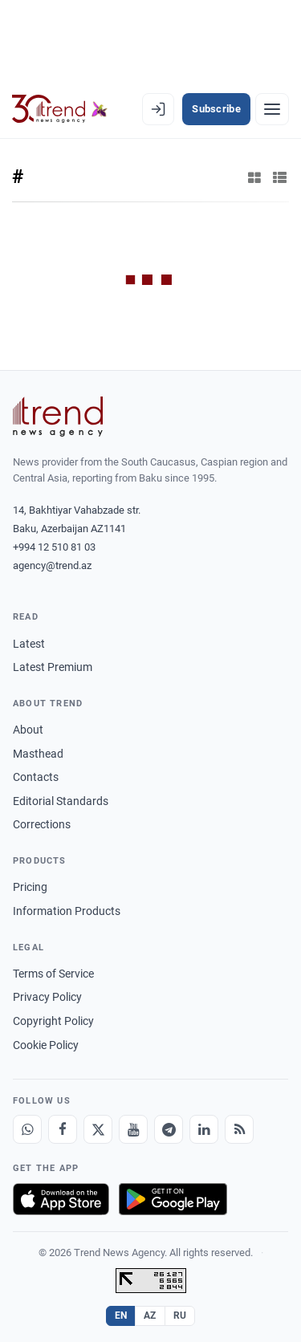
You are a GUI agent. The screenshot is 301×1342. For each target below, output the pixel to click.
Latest (29, 643)
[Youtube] (133, 1129)
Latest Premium (52, 667)
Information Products (66, 911)
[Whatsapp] (27, 1129)
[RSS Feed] (239, 1129)
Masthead (38, 753)
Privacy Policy (47, 996)
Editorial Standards (60, 801)
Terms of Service (53, 973)
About (28, 729)
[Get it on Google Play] (173, 1199)
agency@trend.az (52, 565)
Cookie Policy (46, 1045)
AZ (150, 1315)
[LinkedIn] (203, 1129)
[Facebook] (62, 1129)
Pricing (30, 886)
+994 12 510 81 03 (54, 547)
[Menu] (272, 109)
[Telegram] (168, 1129)
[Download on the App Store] (61, 1199)
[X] (97, 1129)
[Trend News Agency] (58, 416)
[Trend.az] (60, 109)
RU (180, 1315)
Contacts (36, 777)
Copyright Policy (53, 1021)
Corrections (42, 824)
